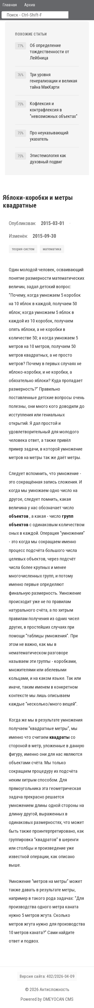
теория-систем (23, 249)
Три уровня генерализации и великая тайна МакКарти (53, 81)
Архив (29, 4)
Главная (10, 4)
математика (52, 249)
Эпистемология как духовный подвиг (48, 158)
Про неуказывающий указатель (49, 136)
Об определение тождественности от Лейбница (49, 51)
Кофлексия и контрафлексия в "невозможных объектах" (53, 110)
